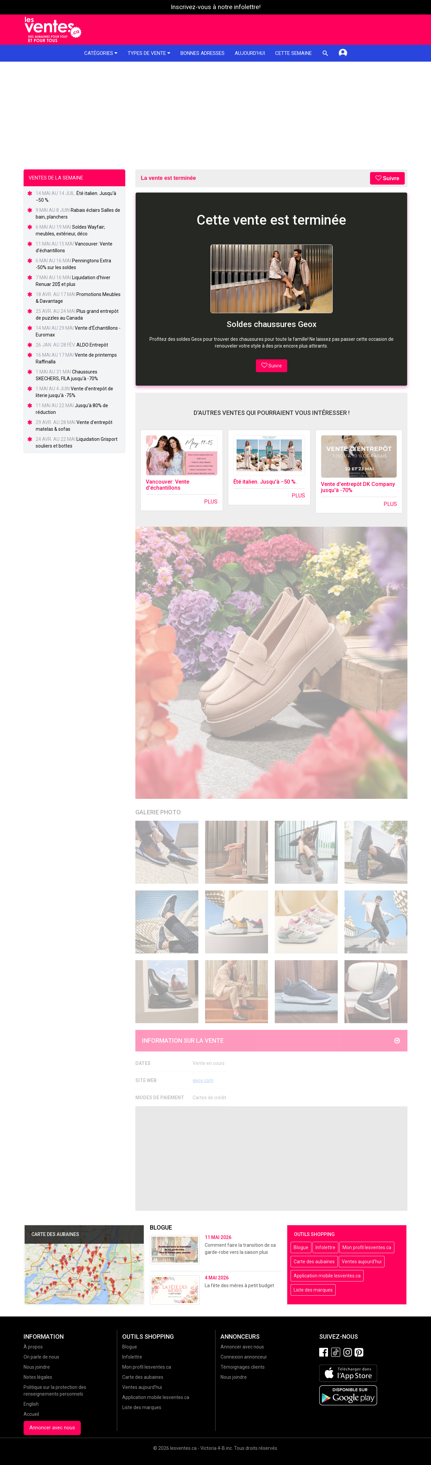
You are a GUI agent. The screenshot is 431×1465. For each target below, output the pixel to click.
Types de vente (149, 53)
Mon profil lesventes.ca (366, 1247)
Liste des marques (313, 1290)
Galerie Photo (158, 812)
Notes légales (38, 1377)
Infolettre (325, 1247)
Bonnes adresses (202, 53)
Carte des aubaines (314, 1261)
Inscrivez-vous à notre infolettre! (216, 7)
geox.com (203, 1080)
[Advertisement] (215, 112)
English (31, 1404)
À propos (33, 1346)
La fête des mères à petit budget (239, 1285)
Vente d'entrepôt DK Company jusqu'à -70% (358, 487)
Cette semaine (293, 53)
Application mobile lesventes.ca (327, 1275)
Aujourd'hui (250, 53)
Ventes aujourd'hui (362, 1261)
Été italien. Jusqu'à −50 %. (265, 482)
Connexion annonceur (244, 1357)
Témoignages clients (243, 1367)
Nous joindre (37, 1367)
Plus (211, 501)
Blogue (301, 1247)
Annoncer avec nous (52, 1428)
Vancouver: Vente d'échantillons (167, 485)
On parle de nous (41, 1357)
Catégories (101, 53)
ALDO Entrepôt (92, 345)
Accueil (31, 1414)
